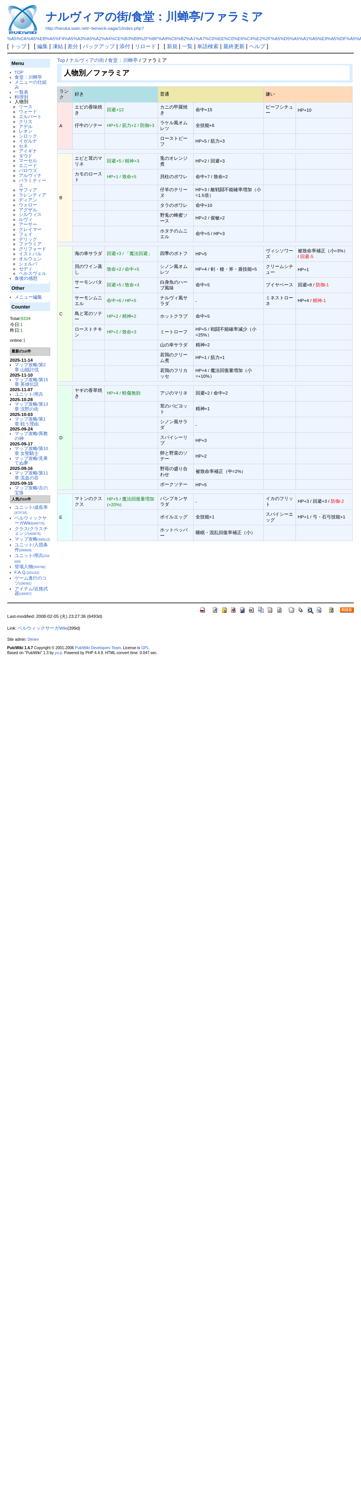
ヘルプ (257, 46)
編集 (42, 46)
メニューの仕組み (31, 84)
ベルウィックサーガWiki (31, 520)
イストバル (30, 253)
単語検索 (208, 46)
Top (61, 60)
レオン (26, 130)
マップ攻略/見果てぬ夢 (31, 461)
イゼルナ (28, 140)
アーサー (28, 224)
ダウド (26, 155)
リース (26, 106)
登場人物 (30, 566)
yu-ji (58, 653)
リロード (145, 46)
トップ (18, 46)
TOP (19, 72)
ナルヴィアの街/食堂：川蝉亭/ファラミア (154, 16)
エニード (28, 165)
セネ (23, 145)
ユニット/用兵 (29, 393)
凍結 (57, 46)
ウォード (28, 111)
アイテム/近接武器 (31, 591)
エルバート (30, 116)
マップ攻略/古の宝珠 (31, 490)
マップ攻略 (32, 538)
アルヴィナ (30, 175)
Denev (33, 639)
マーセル (28, 160)
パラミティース (32, 183)
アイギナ (28, 150)
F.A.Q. (27, 572)
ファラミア (30, 243)
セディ (26, 268)
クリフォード (32, 248)
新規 (172, 46)
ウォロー (28, 204)
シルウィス (30, 214)
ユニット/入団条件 (31, 547)
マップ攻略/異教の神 (31, 436)
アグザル (28, 209)
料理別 (21, 96)
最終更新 (234, 46)
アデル (26, 126)
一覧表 (21, 91)
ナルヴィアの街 (86, 60)
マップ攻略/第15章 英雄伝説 (31, 382)
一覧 (187, 46)
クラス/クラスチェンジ (31, 531)
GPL (145, 648)
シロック (28, 135)
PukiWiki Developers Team (98, 648)
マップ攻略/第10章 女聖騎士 (31, 451)
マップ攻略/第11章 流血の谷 (31, 475)
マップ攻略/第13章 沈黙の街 (31, 406)
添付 (124, 46)
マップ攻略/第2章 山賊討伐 (30, 367)
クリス (26, 121)
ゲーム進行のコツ (31, 580)
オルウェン (30, 258)
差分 (72, 46)
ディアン (28, 199)
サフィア (28, 189)
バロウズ (28, 170)
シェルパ (28, 263)
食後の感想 (26, 278)
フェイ (26, 234)
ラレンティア (32, 194)
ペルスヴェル (32, 273)
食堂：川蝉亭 (28, 77)
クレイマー (30, 229)
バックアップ (99, 46)
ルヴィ (26, 219)
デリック (28, 239)
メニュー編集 (28, 296)
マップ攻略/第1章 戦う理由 (30, 421)
